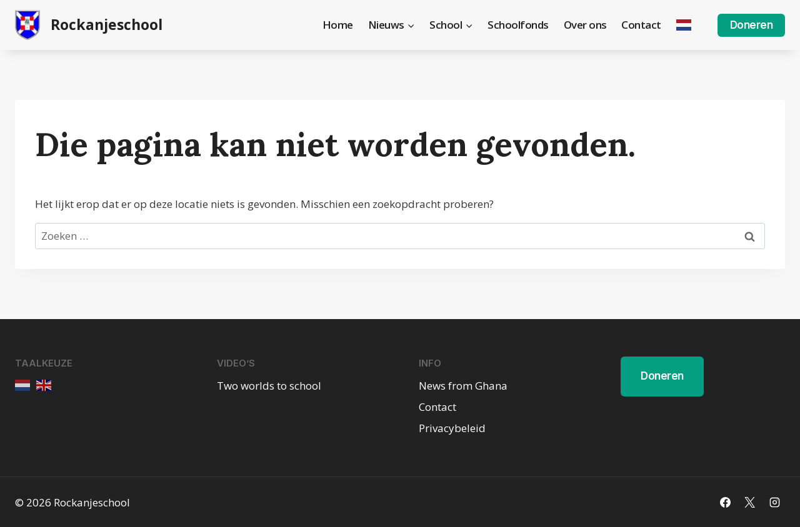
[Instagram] (774, 502)
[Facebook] (725, 502)
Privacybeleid (452, 428)
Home (337, 24)
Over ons (585, 24)
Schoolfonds (518, 24)
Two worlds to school (269, 385)
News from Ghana (463, 385)
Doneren (751, 25)
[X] (750, 502)
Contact (641, 24)
